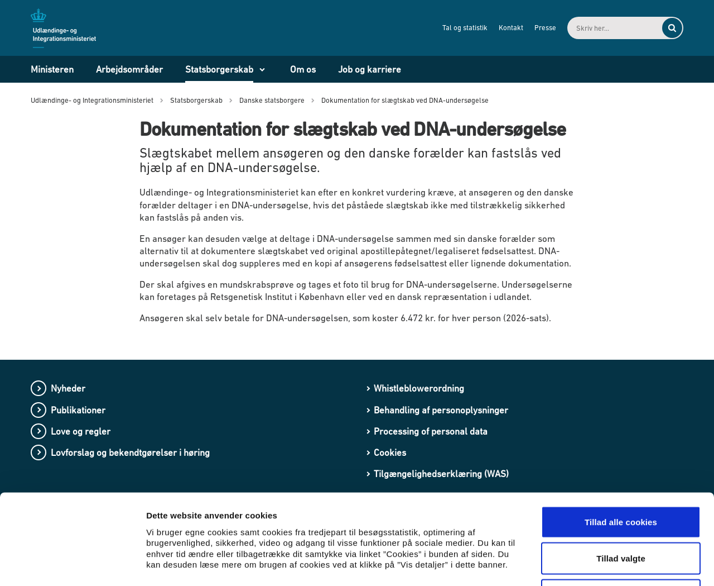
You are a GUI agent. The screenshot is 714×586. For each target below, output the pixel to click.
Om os (303, 69)
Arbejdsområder (129, 69)
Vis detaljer (579, 564)
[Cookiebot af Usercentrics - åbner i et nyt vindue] (72, 564)
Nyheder (68, 388)
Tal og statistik (465, 27)
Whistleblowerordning (419, 388)
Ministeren (52, 69)
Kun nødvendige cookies (621, 512)
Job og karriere (369, 69)
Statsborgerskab (219, 69)
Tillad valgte (620, 476)
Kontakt (511, 27)
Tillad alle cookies (621, 439)
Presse (545, 27)
